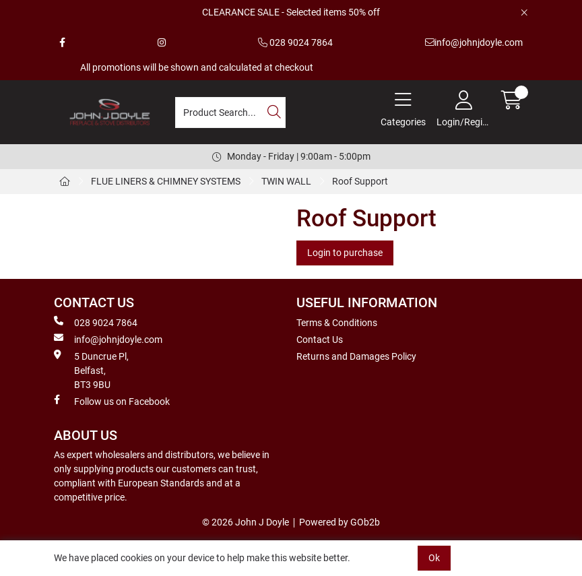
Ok (434, 557)
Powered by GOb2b (339, 522)
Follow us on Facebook (112, 401)
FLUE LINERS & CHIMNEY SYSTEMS (165, 181)
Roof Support (360, 181)
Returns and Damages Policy (356, 356)
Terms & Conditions (336, 322)
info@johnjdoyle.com (474, 42)
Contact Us (319, 339)
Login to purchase (345, 252)
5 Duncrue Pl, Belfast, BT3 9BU (91, 370)
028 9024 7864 (295, 42)
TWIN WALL (286, 181)
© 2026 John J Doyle (245, 522)
